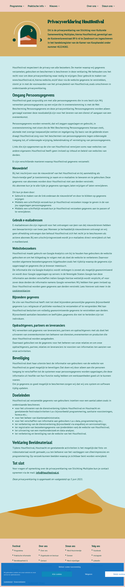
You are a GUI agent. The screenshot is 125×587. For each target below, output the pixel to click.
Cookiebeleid (8, 582)
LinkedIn (96, 561)
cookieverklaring (21, 290)
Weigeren (88, 574)
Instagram (97, 555)
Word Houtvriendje (74, 550)
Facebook (97, 550)
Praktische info (35, 6)
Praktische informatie (22, 555)
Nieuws (53, 6)
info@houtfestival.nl (47, 472)
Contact (44, 561)
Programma (15, 6)
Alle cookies (57, 574)
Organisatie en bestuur (50, 555)
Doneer (70, 555)
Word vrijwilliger (73, 561)
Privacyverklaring (19, 582)
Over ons (92, 6)
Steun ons (107, 6)
